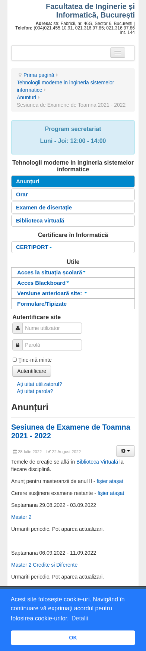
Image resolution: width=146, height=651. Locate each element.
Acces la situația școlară (51, 272)
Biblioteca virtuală (40, 220)
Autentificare (31, 371)
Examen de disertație (44, 207)
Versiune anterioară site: (52, 293)
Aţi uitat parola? (35, 391)
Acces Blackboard (43, 283)
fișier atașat (110, 481)
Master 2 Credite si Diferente (44, 565)
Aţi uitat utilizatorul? (39, 384)
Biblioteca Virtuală (97, 462)
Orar (22, 194)
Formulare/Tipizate (42, 303)
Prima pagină (38, 75)
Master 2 (21, 517)
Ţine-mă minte (34, 360)
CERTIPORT (34, 247)
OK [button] (73, 638)
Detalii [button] (80, 618)
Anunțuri (26, 97)
